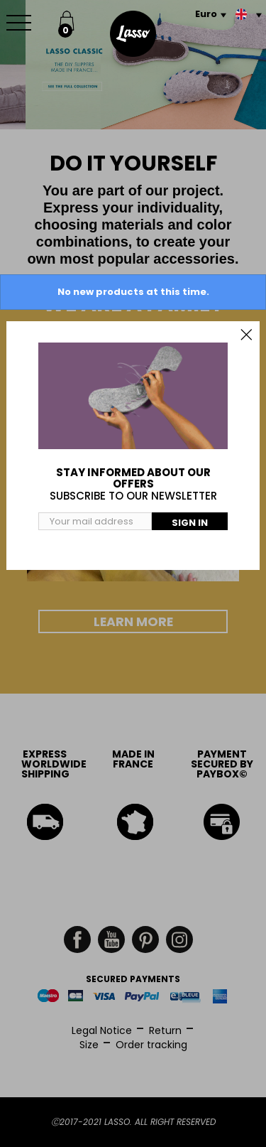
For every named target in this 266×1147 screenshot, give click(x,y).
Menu (22, 15)
